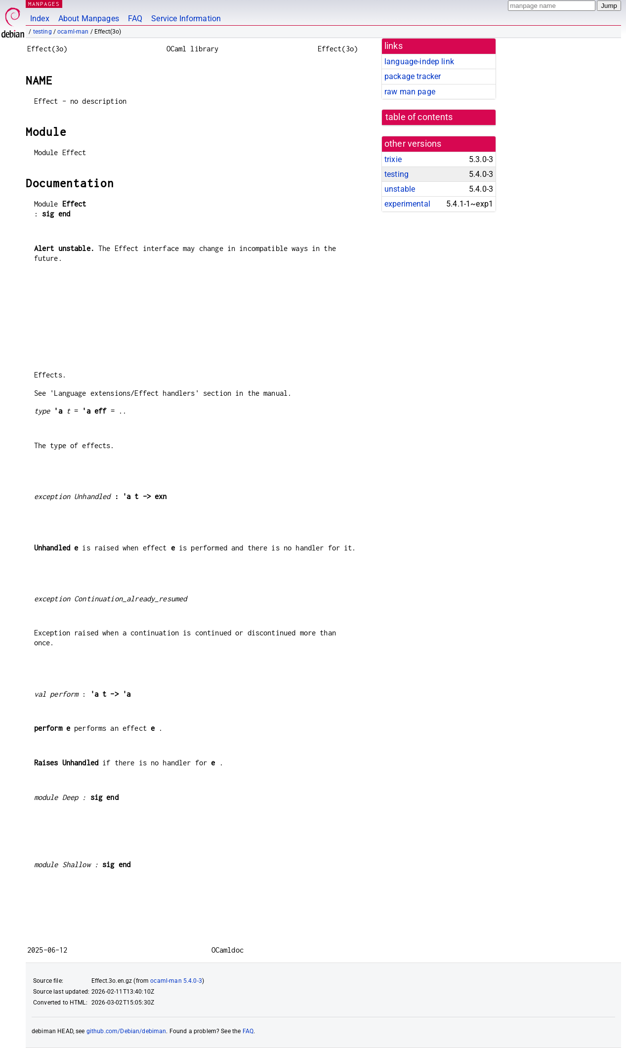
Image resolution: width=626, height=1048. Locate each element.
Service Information (186, 18)
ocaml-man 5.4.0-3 (176, 980)
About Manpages (88, 18)
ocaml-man (72, 31)
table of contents (419, 117)
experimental (407, 204)
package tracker (412, 76)
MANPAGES (44, 3)
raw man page (409, 91)
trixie (393, 159)
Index (39, 18)
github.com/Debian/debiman (126, 1031)
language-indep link (419, 61)
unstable (399, 189)
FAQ (135, 18)
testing (42, 31)
